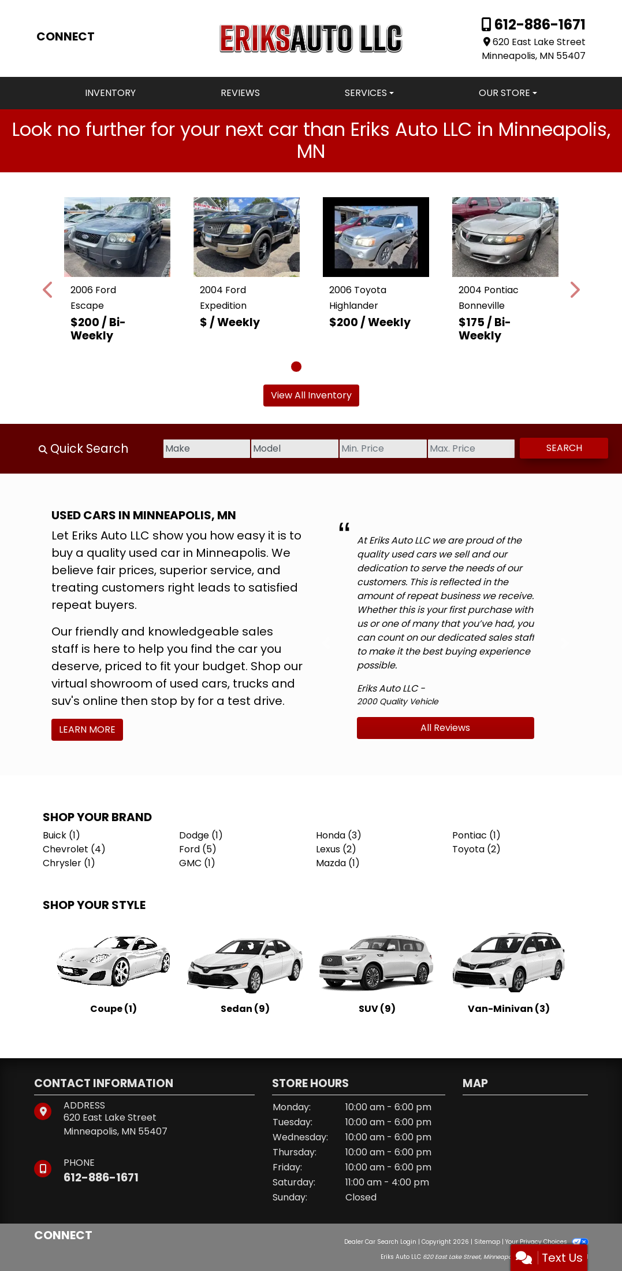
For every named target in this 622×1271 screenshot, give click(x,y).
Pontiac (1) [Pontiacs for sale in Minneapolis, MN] (476, 835)
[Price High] (456, 449)
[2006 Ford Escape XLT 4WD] (117, 237)
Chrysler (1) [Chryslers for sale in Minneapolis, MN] (69, 863)
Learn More (87, 729)
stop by (173, 701)
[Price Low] (357, 449)
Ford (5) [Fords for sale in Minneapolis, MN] (198, 849)
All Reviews (445, 727)
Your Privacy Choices (546, 1241)
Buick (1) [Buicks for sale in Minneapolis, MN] (61, 835)
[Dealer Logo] (311, 38)
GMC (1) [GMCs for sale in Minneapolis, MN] (197, 863)
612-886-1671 (538, 24)
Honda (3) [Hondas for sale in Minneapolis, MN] (339, 835)
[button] (48, 289)
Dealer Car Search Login (380, 1241)
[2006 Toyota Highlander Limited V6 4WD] (376, 237)
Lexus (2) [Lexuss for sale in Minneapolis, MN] (336, 849)
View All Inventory (311, 395)
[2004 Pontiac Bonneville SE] (505, 237)
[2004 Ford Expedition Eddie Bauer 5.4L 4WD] (247, 237)
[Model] (259, 449)
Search (559, 448)
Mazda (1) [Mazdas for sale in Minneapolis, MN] (338, 863)
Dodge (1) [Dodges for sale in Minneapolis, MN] (201, 835)
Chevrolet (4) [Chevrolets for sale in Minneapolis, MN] (74, 849)
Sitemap (487, 1241)
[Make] (160, 449)
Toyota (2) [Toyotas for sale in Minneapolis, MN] (476, 849)
